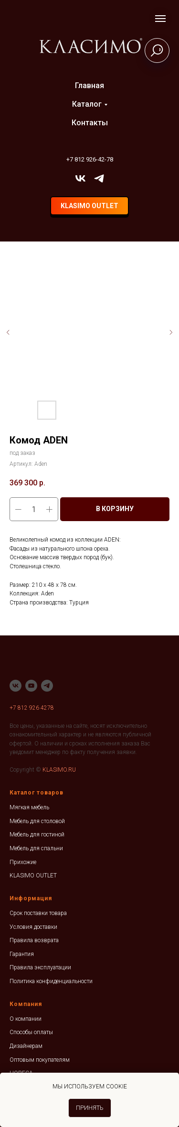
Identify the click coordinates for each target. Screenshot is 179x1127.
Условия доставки (33, 927)
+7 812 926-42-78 (89, 159)
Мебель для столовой (37, 821)
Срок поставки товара (38, 913)
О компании (26, 1019)
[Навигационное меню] (160, 18)
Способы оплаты (31, 1032)
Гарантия (22, 954)
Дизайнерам (26, 1046)
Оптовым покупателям (40, 1060)
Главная (89, 85)
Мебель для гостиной (37, 834)
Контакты (90, 122)
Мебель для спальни (36, 848)
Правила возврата (34, 940)
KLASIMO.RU (59, 769)
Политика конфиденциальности (51, 981)
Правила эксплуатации (40, 967)
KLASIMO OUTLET (33, 875)
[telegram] (99, 178)
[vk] (80, 178)
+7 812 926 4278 (32, 707)
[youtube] (31, 686)
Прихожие (23, 862)
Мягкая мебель (29, 807)
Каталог (87, 104)
